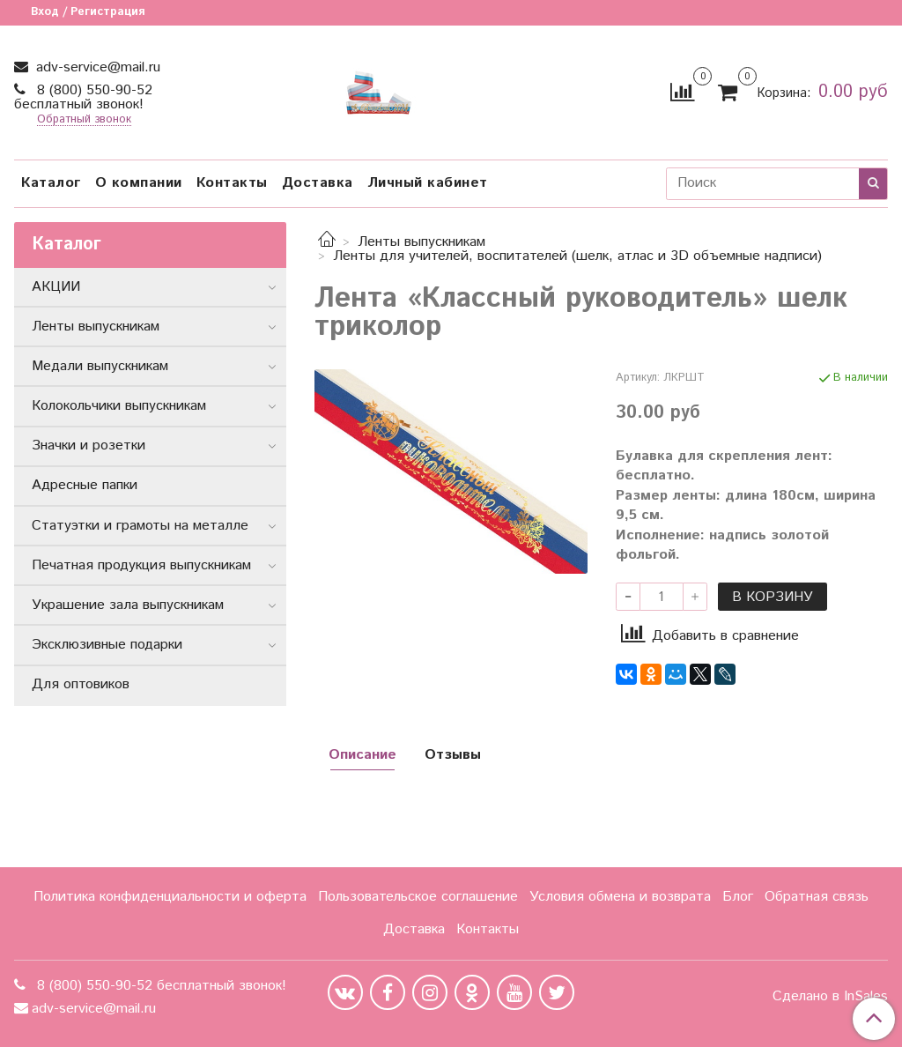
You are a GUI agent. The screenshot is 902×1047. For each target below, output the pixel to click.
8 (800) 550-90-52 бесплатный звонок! (83, 97)
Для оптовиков (80, 684)
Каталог (51, 183)
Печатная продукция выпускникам (141, 565)
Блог (737, 897)
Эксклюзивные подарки (107, 645)
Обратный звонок (84, 120)
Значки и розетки (88, 445)
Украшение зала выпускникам (128, 605)
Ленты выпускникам (421, 242)
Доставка (317, 183)
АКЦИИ (56, 287)
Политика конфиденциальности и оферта (170, 897)
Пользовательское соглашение (418, 897)
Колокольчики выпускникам (119, 406)
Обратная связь (817, 897)
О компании (138, 183)
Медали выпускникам (100, 366)
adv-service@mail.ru (96, 67)
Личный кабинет (427, 183)
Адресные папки (84, 485)
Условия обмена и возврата (620, 897)
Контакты (232, 183)
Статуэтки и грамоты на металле (140, 526)
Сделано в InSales (830, 997)
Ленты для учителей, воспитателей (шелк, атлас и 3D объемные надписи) (577, 256)
